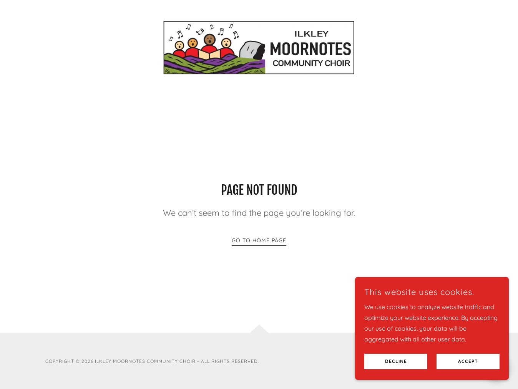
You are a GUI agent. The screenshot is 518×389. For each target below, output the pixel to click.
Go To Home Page (259, 240)
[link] (259, 47)
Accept (468, 372)
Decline (396, 372)
